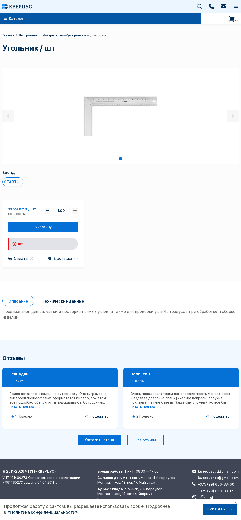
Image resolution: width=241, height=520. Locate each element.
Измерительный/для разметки (65, 35)
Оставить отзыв (99, 440)
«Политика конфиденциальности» (42, 512)
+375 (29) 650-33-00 (216, 484)
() (234, 19)
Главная (8, 35)
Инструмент (28, 35)
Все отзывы (145, 440)
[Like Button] (22, 416)
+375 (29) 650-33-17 (215, 491)
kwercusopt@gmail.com (218, 471)
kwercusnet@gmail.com (218, 478)
